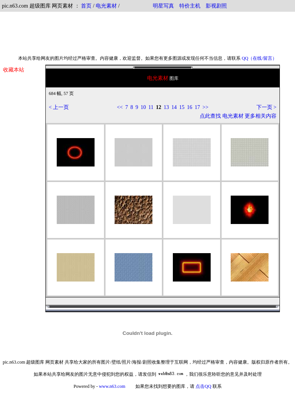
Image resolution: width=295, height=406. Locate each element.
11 (150, 107)
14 (174, 107)
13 (166, 107)
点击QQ (203, 386)
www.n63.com (112, 386)
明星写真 (163, 6)
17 (197, 107)
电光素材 (106, 6)
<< (120, 107)
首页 (86, 6)
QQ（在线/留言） (259, 58)
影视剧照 (216, 6)
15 (182, 107)
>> (205, 107)
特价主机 (189, 6)
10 (143, 107)
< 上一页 (59, 107)
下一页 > (266, 107)
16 (189, 107)
